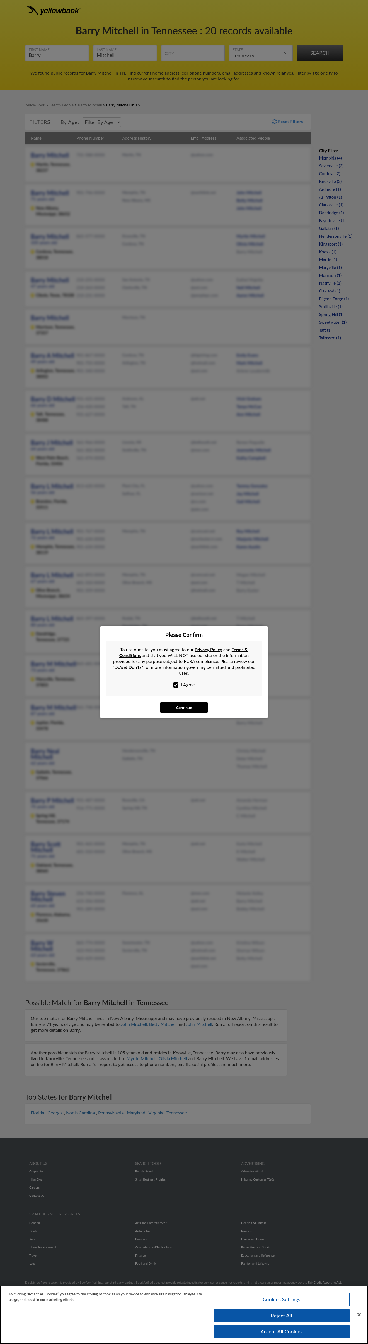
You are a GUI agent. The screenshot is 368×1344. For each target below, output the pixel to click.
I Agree (184, 685)
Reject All (281, 1315)
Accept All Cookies (281, 1331)
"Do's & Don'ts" (128, 667)
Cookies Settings (281, 1299)
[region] (184, 1315)
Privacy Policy (208, 649)
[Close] (359, 1315)
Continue (184, 707)
